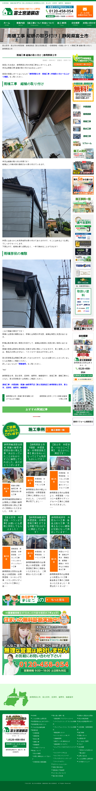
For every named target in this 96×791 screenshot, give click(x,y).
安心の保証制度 (83, 718)
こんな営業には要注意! (85, 758)
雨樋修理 (36, 744)
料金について (48, 24)
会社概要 (75, 24)
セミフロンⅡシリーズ (61, 755)
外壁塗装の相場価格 (39, 762)
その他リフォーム (39, 747)
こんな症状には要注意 (39, 718)
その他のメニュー (84, 761)
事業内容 (20, 24)
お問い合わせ (82, 756)
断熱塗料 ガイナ (59, 732)
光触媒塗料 (58, 738)
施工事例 (62, 24)
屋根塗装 (36, 736)
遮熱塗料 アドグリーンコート (63, 718)
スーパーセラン (59, 761)
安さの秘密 (37, 753)
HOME (7, 24)
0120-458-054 (16, 739)
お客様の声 (82, 738)
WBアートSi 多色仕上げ (62, 741)
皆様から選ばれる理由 (85, 715)
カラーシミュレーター (60, 764)
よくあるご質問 (83, 741)
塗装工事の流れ (34, 24)
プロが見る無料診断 (38, 727)
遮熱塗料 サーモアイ (61, 744)
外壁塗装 (36, 733)
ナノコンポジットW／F (62, 735)
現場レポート (82, 735)
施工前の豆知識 (58, 776)
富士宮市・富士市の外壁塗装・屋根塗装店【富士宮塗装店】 (41, 783)
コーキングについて (59, 773)
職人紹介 (83, 753)
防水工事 (36, 739)
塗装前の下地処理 (58, 770)
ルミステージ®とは (60, 752)
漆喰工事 (36, 742)
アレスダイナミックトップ (63, 758)
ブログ (80, 744)
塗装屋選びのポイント (39, 724)
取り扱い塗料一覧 (58, 715)
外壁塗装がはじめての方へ (40, 721)
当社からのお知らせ (86, 750)
